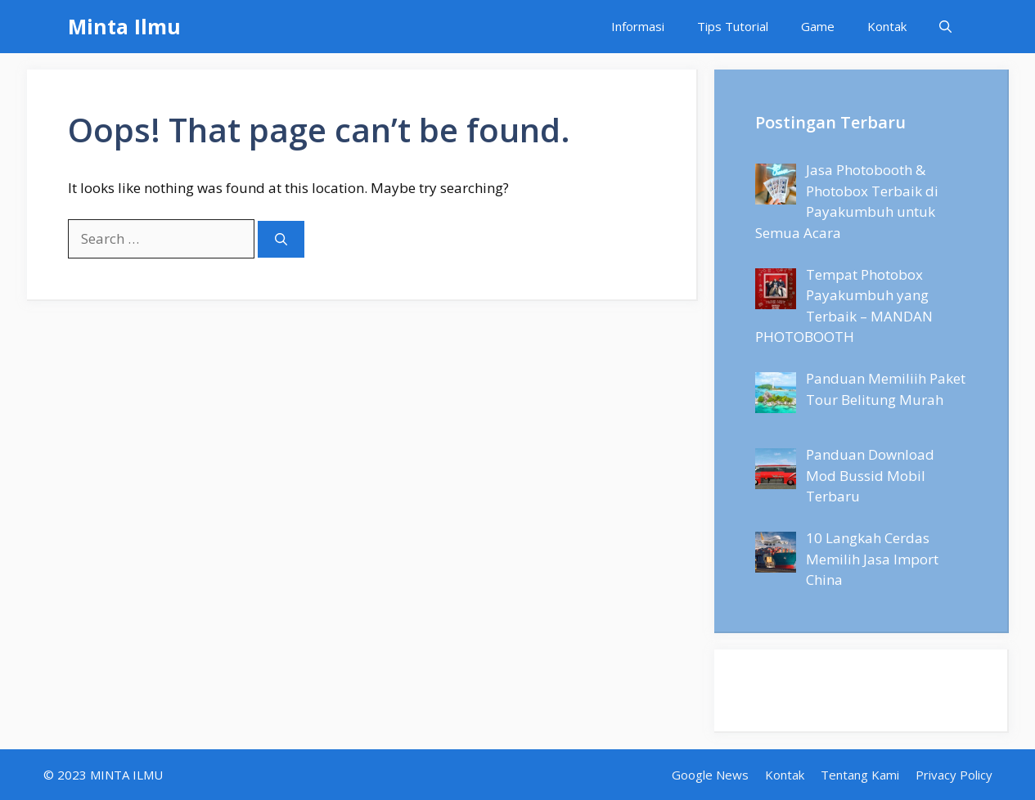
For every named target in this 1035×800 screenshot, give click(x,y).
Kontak (887, 26)
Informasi (637, 26)
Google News (710, 774)
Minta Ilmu (124, 26)
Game (818, 26)
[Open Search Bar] (945, 26)
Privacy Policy (954, 774)
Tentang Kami (860, 774)
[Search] (281, 239)
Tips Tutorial (732, 26)
